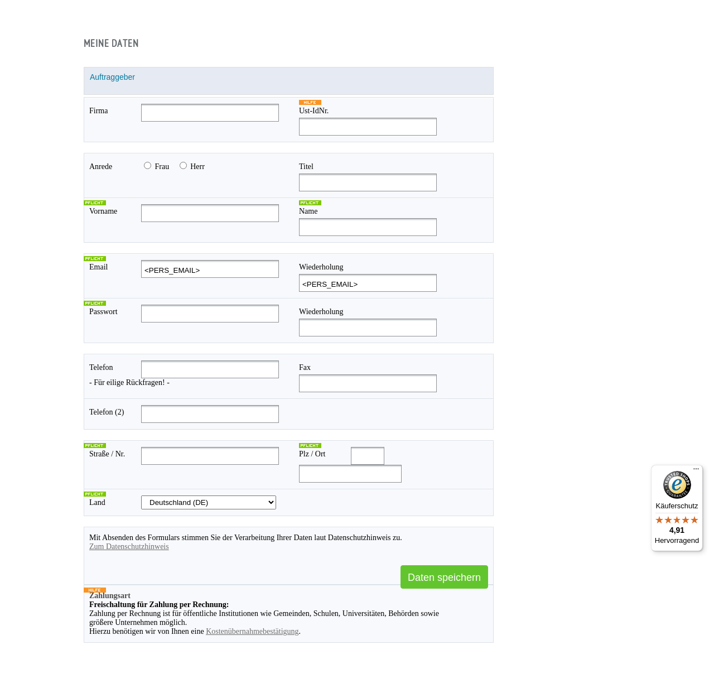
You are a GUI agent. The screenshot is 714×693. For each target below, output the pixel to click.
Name (308, 211)
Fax (305, 367)
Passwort (103, 311)
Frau (162, 166)
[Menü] (696, 471)
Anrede (100, 166)
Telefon (101, 367)
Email (98, 267)
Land (97, 502)
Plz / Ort (312, 454)
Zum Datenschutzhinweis (129, 546)
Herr (197, 166)
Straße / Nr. (107, 454)
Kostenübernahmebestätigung (252, 631)
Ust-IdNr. (314, 111)
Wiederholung (321, 267)
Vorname (103, 211)
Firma (98, 111)
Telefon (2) (106, 412)
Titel (306, 166)
